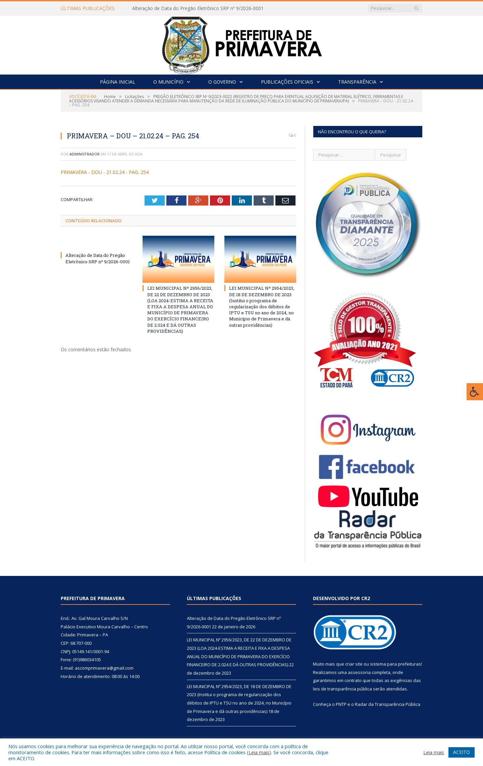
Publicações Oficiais (287, 82)
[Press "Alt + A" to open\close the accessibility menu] (475, 391)
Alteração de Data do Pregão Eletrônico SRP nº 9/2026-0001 (198, 8)
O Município (168, 82)
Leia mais (259, 752)
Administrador (84, 153)
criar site (354, 664)
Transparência (357, 82)
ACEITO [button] (461, 752)
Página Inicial (117, 82)
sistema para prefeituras (395, 664)
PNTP (341, 704)
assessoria (359, 672)
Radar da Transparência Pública (387, 704)
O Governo (222, 82)
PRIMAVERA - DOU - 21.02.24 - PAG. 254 (105, 172)
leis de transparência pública (342, 689)
